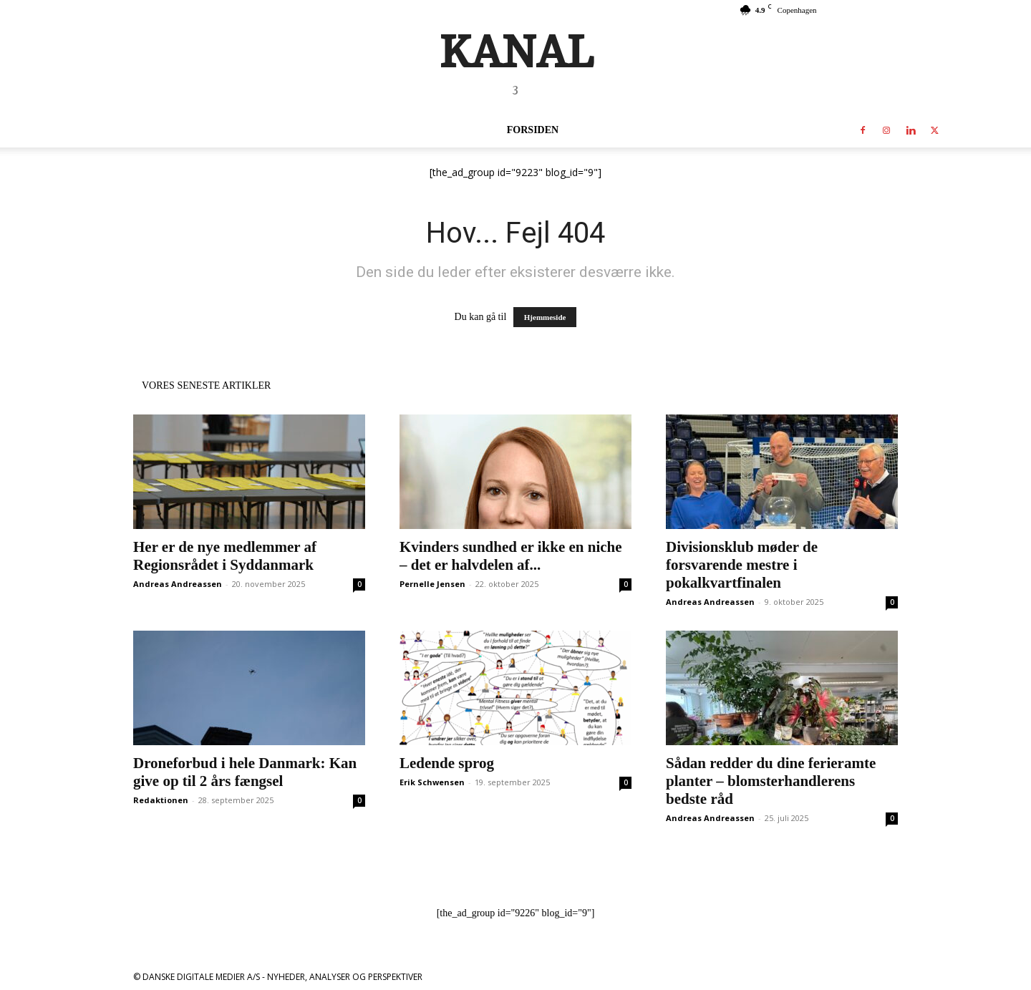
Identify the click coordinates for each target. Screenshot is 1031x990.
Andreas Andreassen (177, 583)
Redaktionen (160, 800)
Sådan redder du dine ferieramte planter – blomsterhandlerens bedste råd (771, 780)
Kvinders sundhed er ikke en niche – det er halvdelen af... (511, 555)
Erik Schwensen (432, 782)
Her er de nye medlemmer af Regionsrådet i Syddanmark (224, 555)
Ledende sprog (447, 763)
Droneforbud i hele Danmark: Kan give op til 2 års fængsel (245, 772)
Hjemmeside (545, 317)
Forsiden (532, 130)
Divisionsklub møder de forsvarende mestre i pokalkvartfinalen (742, 564)
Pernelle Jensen (432, 583)
